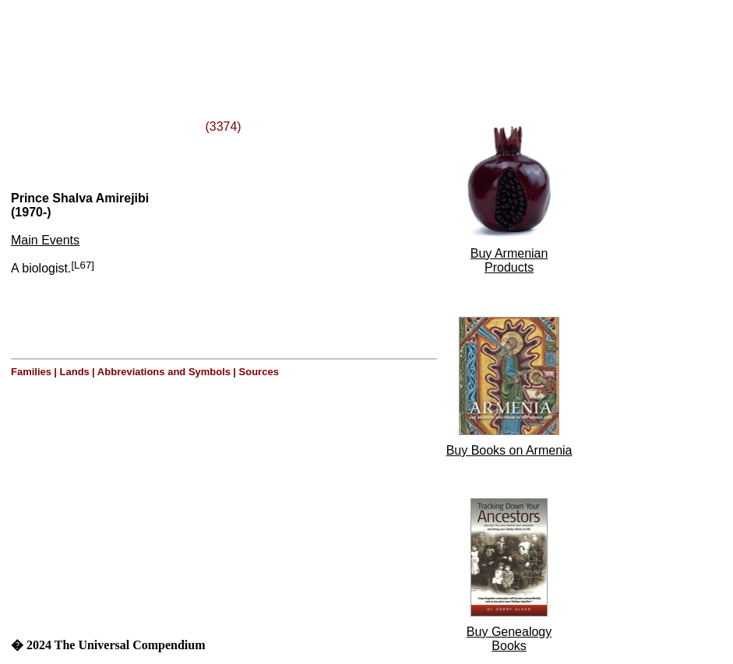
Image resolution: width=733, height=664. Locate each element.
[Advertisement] (201, 41)
